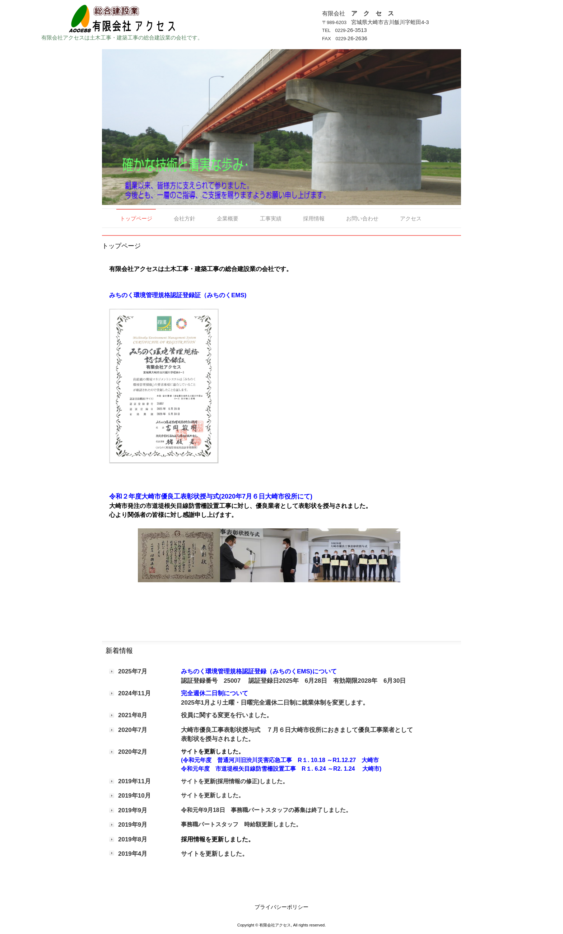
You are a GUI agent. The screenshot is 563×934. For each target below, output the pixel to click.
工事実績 (271, 218)
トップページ (136, 218)
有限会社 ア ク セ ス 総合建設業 (122, 17)
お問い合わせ (362, 218)
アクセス (411, 218)
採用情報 (314, 218)
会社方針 (184, 218)
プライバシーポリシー (281, 907)
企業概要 (227, 218)
